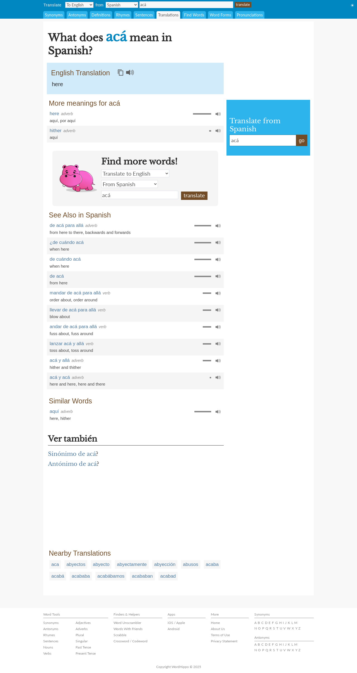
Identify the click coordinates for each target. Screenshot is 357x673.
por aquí (68, 120)
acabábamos (110, 576)
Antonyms (77, 15)
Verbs (47, 653)
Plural (80, 635)
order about (60, 299)
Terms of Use (220, 635)
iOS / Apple (176, 623)
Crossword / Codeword (131, 641)
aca (55, 564)
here (57, 84)
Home (215, 623)
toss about (59, 350)
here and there (91, 384)
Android (174, 629)
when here (59, 249)
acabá (57, 576)
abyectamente (132, 564)
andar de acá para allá (73, 326)
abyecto (101, 564)
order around (85, 299)
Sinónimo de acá (72, 454)
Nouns (48, 647)
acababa (81, 576)
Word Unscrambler (127, 623)
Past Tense (83, 647)
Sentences (144, 15)
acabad (168, 576)
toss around (82, 350)
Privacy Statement (224, 641)
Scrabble (120, 635)
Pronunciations (250, 15)
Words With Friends (128, 629)
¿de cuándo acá (67, 242)
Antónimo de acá (72, 464)
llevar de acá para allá (73, 310)
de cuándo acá (65, 259)
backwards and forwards (108, 232)
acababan (142, 576)
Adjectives (83, 623)
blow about (60, 316)
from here (58, 282)
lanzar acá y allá (67, 343)
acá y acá (60, 377)
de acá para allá (66, 225)
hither (56, 130)
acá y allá (60, 360)
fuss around (82, 333)
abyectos (75, 564)
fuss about (59, 333)
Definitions (100, 15)
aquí (54, 120)
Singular (82, 641)
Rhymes (123, 15)
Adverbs (82, 629)
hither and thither (65, 367)
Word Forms (220, 15)
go (301, 140)
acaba (212, 564)
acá (186, 4)
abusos (190, 564)
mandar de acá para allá (75, 293)
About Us (218, 629)
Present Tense (86, 653)
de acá (57, 276)
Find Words (194, 15)
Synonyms (54, 15)
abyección (165, 564)
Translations (168, 15)
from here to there (66, 232)
